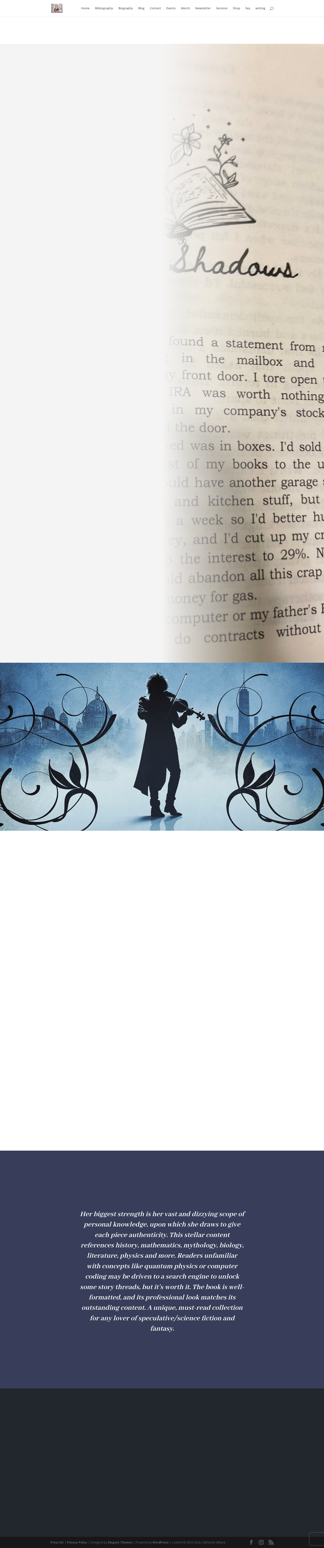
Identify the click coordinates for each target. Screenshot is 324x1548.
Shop (236, 8)
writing (260, 8)
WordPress (160, 1542)
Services (222, 8)
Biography (125, 8)
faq (247, 8)
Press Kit (57, 1542)
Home (85, 8)
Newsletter (203, 8)
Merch (185, 8)
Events (171, 8)
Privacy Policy (77, 1542)
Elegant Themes (120, 1542)
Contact (155, 8)
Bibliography (104, 8)
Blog (141, 8)
